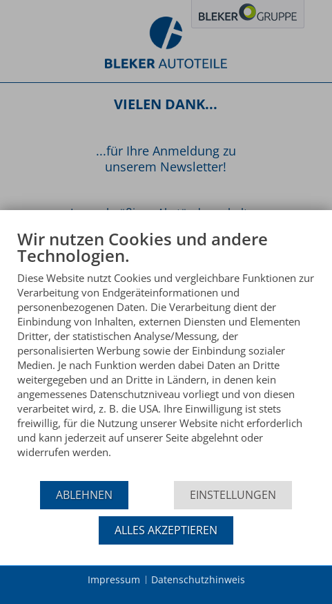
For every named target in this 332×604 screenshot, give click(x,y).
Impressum (114, 579)
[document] (166, 354)
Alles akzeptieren (166, 530)
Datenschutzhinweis (198, 579)
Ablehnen (84, 494)
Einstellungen (233, 494)
